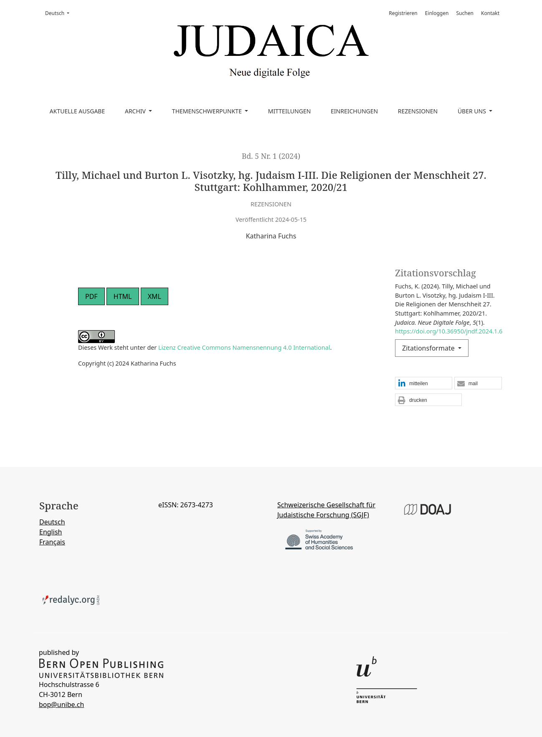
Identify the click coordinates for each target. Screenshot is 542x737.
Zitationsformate (429, 348)
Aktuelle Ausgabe (77, 111)
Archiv (136, 111)
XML (154, 296)
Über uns (473, 111)
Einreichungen (354, 111)
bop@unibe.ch (61, 704)
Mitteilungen (289, 111)
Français (52, 541)
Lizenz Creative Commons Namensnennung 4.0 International (244, 347)
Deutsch (60, 13)
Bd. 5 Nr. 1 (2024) (271, 156)
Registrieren (403, 13)
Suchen (465, 13)
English (50, 531)
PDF (91, 296)
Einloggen (437, 13)
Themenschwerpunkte (207, 111)
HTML (123, 296)
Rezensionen (418, 111)
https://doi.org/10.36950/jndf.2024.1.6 (448, 331)
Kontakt (490, 13)
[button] (423, 383)
